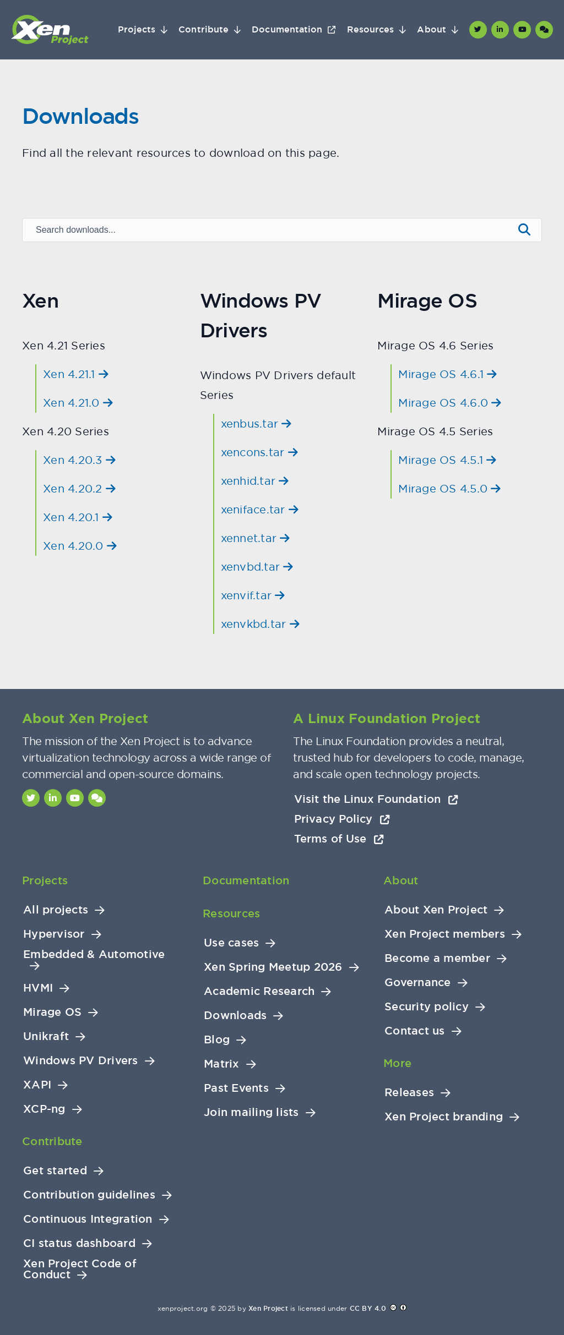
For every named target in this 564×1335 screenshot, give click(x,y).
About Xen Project (435, 910)
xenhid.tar (255, 481)
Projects (137, 29)
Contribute (203, 29)
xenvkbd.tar (260, 624)
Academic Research (259, 991)
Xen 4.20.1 (77, 517)
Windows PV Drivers (80, 1061)
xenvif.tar (253, 595)
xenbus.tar (256, 423)
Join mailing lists (251, 1112)
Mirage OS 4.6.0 (449, 402)
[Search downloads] (267, 230)
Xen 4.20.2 (79, 488)
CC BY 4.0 (368, 1308)
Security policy (426, 1007)
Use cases (231, 943)
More (397, 1063)
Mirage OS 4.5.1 (447, 460)
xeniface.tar (260, 509)
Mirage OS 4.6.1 (447, 374)
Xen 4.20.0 (80, 545)
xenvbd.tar (257, 566)
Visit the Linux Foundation (376, 799)
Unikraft (46, 1036)
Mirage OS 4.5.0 (449, 488)
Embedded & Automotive (94, 954)
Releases (409, 1092)
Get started (55, 1171)
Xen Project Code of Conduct (80, 1269)
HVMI (38, 988)
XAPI (37, 1085)
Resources (370, 29)
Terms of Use (339, 838)
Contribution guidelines (89, 1195)
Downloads (235, 1015)
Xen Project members (444, 934)
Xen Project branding (443, 1117)
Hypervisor (54, 934)
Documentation (287, 29)
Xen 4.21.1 (76, 374)
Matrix (222, 1064)
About (431, 29)
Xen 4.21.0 (78, 402)
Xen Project (268, 1308)
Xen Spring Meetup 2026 (273, 967)
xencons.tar (259, 452)
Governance (417, 982)
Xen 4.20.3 (79, 460)
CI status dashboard (79, 1243)
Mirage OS (52, 1012)
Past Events (236, 1088)
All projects (55, 910)
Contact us (414, 1031)
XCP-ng (44, 1109)
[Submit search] (524, 230)
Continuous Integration (88, 1219)
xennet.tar (255, 538)
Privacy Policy (342, 819)
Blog (217, 1040)
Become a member (437, 958)
